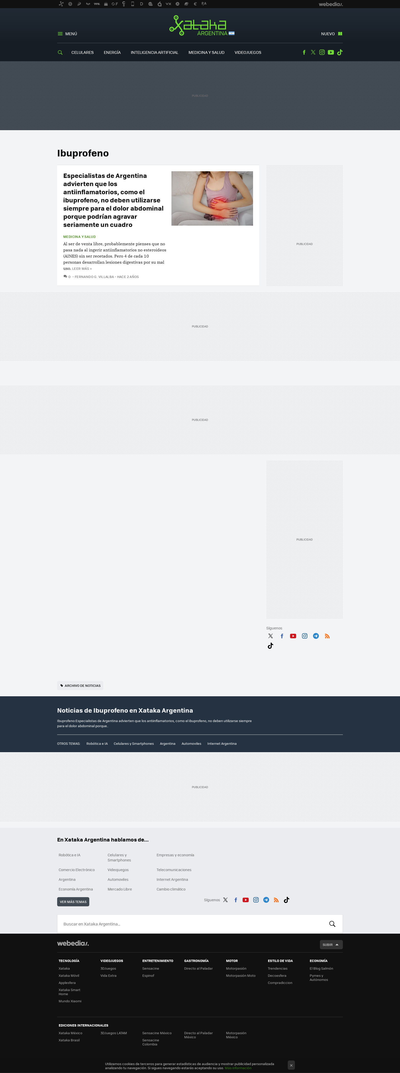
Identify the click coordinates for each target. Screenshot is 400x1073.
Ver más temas (73, 901)
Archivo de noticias (83, 685)
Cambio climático (171, 889)
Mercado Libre (120, 889)
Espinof (148, 975)
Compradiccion (280, 982)
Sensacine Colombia (150, 1042)
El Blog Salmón (321, 968)
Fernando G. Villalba (94, 276)
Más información (238, 1067)
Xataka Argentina (200, 26)
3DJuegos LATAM (114, 1032)
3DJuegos (108, 968)
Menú (71, 33)
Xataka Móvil (69, 975)
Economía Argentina (76, 889)
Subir (328, 944)
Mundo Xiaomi (70, 1000)
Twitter (313, 52)
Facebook (304, 52)
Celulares (82, 52)
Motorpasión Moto (241, 975)
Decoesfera (277, 975)
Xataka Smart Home (69, 991)
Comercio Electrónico (77, 869)
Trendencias (278, 968)
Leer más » (82, 268)
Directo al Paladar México (198, 1034)
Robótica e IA (97, 743)
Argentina (168, 743)
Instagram (322, 52)
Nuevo (328, 33)
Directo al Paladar (198, 968)
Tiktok (340, 52)
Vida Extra (109, 975)
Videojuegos (248, 52)
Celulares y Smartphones (134, 743)
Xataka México (70, 1032)
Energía (112, 52)
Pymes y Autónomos (319, 977)
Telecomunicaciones (174, 869)
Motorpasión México (236, 1034)
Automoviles (191, 743)
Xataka (64, 968)
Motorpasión (236, 968)
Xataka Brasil (69, 1040)
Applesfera (67, 982)
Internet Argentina (222, 743)
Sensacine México (157, 1032)
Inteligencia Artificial (154, 52)
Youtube (331, 52)
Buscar (332, 924)
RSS (327, 635)
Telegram (316, 635)
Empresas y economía (175, 854)
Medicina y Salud (206, 52)
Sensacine (150, 968)
